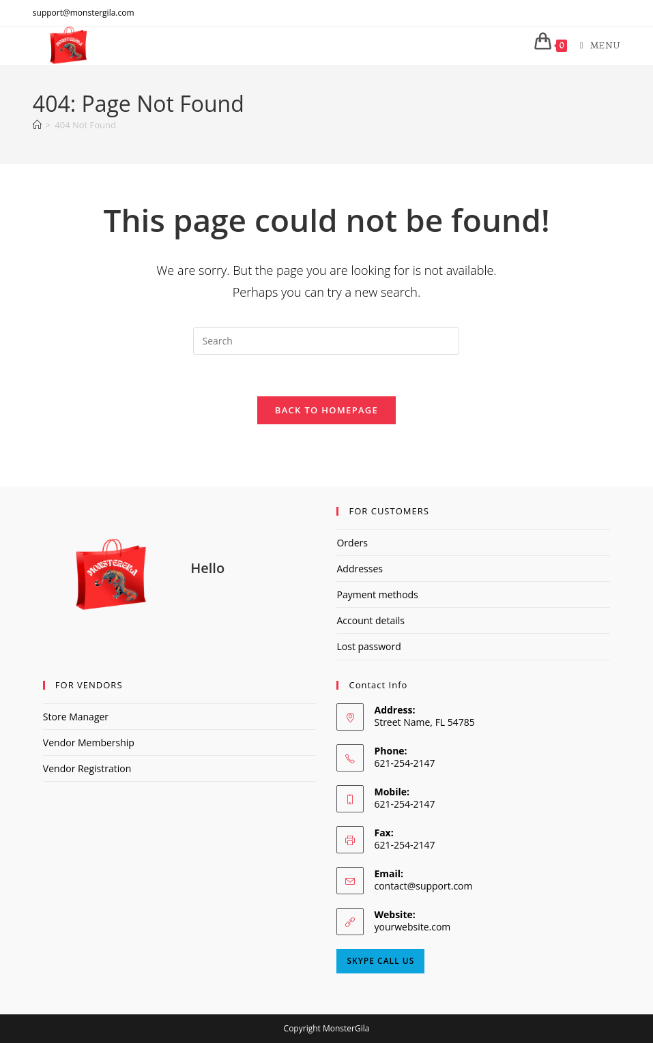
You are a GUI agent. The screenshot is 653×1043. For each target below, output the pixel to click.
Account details (370, 620)
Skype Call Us (380, 961)
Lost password (368, 646)
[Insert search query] (326, 341)
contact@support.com (423, 885)
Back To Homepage (326, 410)
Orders (351, 542)
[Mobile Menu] (595, 45)
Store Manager (75, 716)
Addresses (359, 568)
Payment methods (377, 594)
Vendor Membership (88, 742)
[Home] (37, 125)
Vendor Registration (87, 768)
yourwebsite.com (412, 926)
